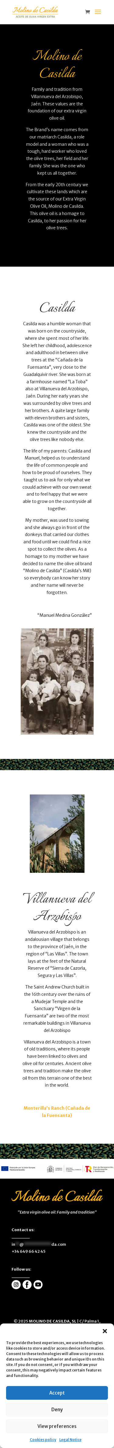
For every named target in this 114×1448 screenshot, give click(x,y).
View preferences (57, 1426)
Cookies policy (43, 1439)
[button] (105, 1331)
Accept (57, 1393)
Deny (57, 1409)
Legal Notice (70, 1439)
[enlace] (89, 12)
